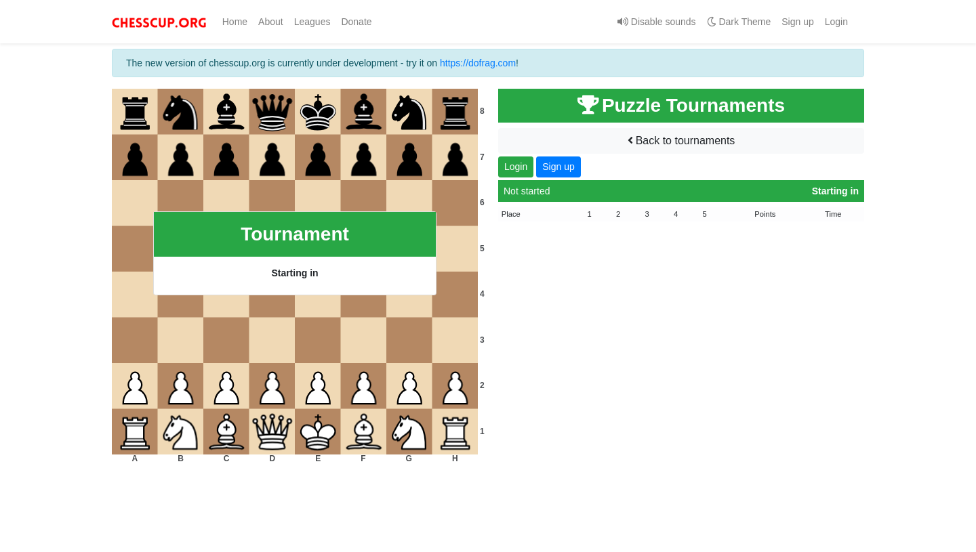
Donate (356, 21)
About (270, 21)
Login (836, 21)
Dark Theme (739, 21)
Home (237, 21)
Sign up (797, 21)
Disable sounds (656, 21)
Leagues (312, 21)
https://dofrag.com (478, 63)
